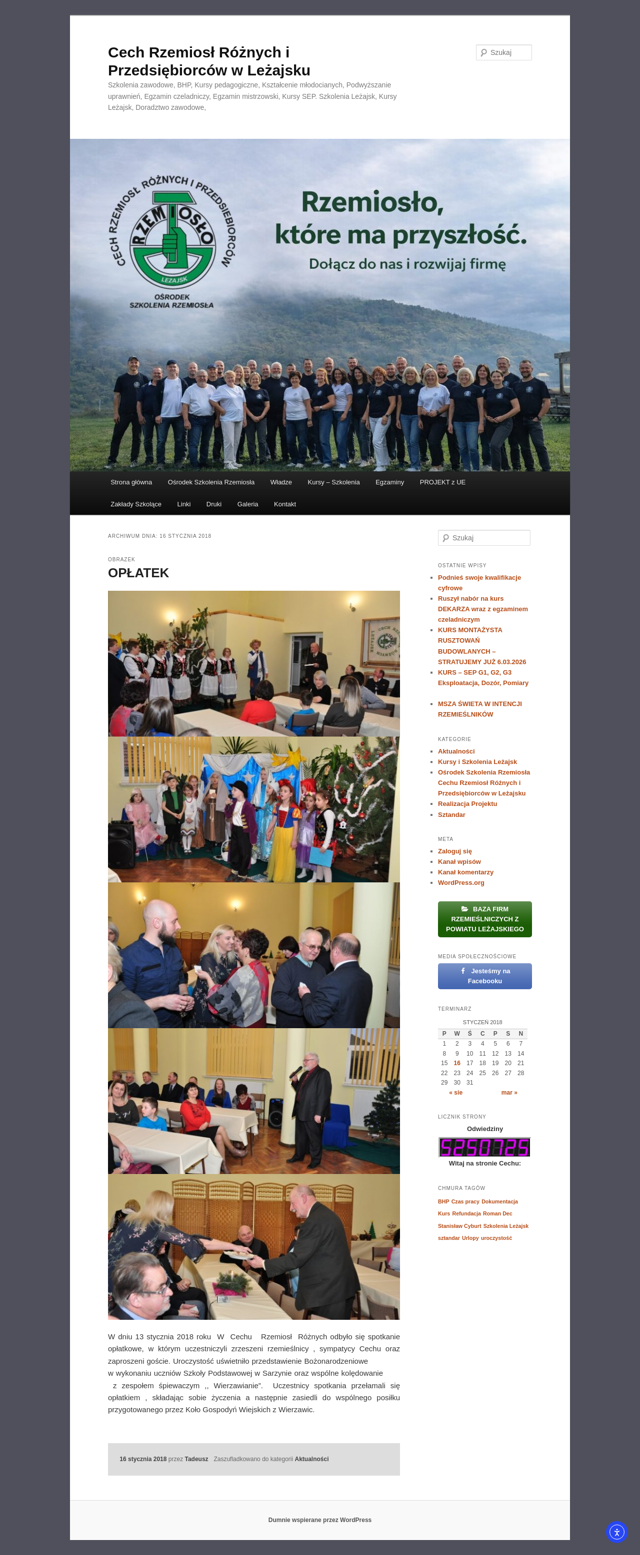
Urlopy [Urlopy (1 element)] (470, 1238)
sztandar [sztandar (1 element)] (449, 1238)
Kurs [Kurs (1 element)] (444, 1213)
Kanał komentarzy (466, 872)
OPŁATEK (138, 572)
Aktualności (312, 1459)
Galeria (248, 504)
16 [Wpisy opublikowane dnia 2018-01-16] (457, 1063)
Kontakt (285, 504)
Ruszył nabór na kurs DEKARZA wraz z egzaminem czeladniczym (483, 609)
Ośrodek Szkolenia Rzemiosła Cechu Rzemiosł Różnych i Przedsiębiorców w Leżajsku (484, 783)
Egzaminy (390, 482)
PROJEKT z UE (443, 482)
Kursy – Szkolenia (334, 482)
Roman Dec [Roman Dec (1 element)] (497, 1213)
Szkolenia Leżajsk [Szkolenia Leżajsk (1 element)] (506, 1226)
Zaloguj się (455, 851)
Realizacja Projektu (468, 803)
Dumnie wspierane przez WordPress (320, 1520)
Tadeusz (196, 1459)
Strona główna (131, 482)
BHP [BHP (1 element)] (444, 1201)
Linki (184, 504)
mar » (510, 1092)
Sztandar (452, 814)
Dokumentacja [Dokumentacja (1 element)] (500, 1201)
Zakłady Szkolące (136, 504)
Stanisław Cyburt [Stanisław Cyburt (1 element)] (459, 1226)
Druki (214, 504)
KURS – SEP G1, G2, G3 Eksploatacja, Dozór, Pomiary (483, 683)
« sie (455, 1092)
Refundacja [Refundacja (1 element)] (466, 1213)
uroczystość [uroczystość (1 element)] (496, 1238)
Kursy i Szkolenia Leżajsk (477, 762)
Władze (281, 482)
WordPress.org (461, 882)
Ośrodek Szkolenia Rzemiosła (211, 482)
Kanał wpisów (459, 861)
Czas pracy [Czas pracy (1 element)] (466, 1201)
